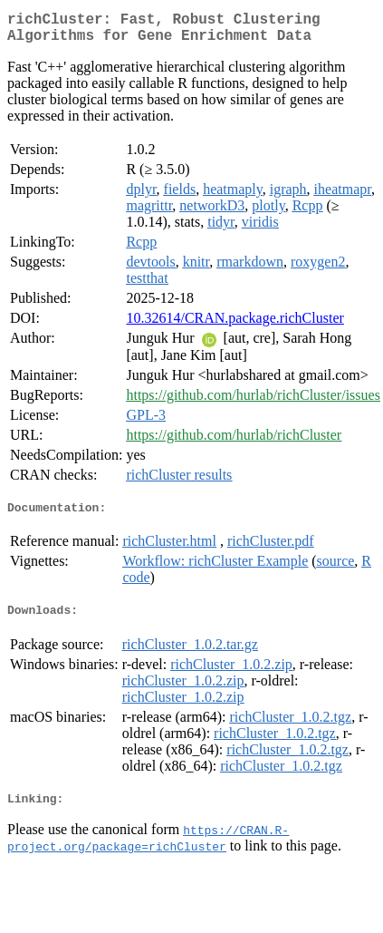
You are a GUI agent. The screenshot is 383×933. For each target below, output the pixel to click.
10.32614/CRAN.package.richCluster (234, 325)
